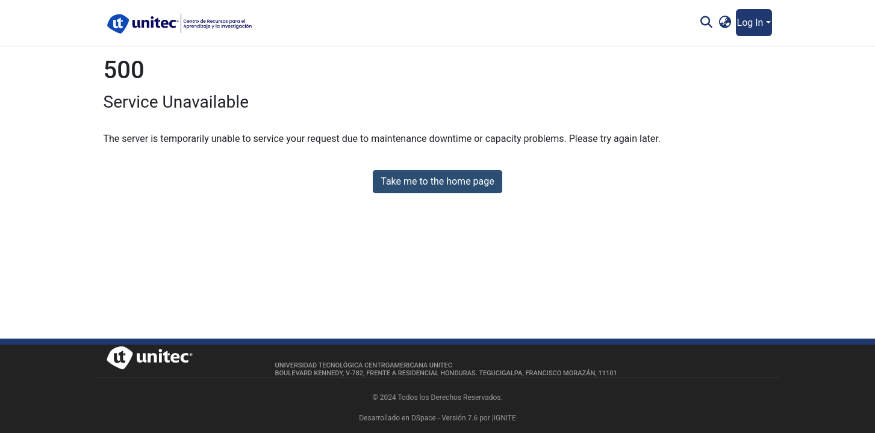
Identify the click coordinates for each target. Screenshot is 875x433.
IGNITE (505, 418)
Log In (750, 22)
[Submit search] (706, 23)
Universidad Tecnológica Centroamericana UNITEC (363, 365)
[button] (724, 23)
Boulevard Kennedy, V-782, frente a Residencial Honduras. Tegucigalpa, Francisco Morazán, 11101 (446, 373)
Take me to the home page (437, 181)
